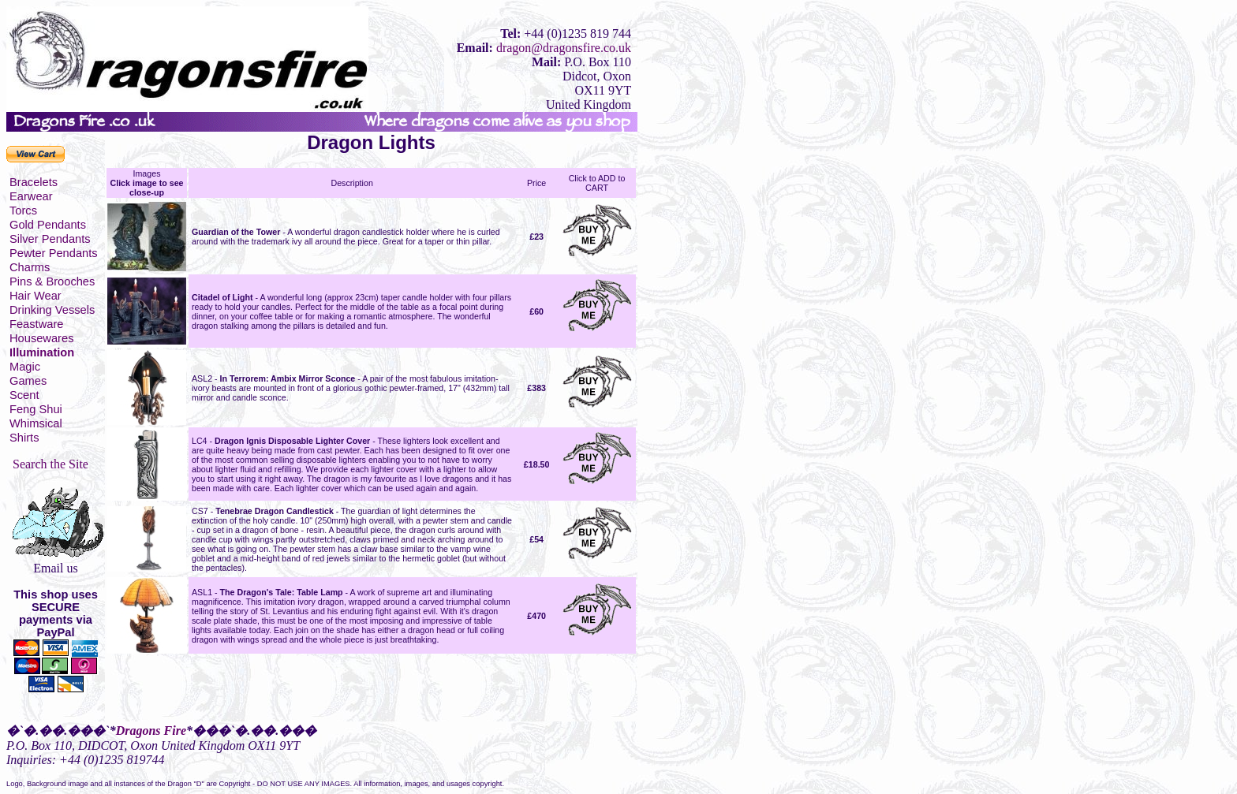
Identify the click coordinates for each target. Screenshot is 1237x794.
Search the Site (50, 464)
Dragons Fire (151, 730)
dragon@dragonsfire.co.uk (563, 47)
